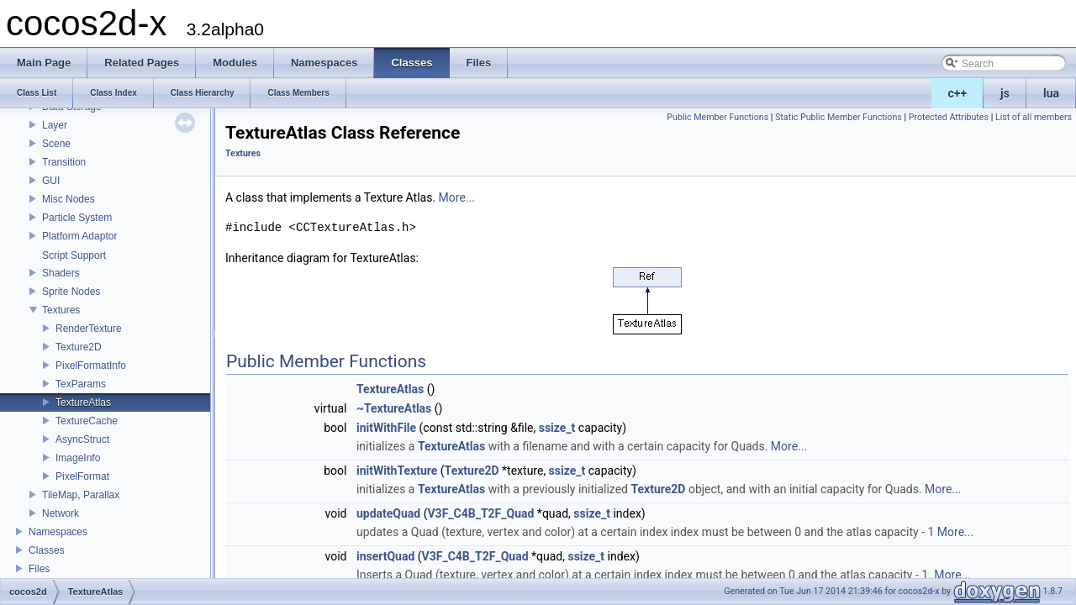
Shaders (61, 273)
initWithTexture (396, 470)
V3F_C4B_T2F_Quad (480, 513)
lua (1051, 93)
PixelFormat (82, 476)
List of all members (1033, 117)
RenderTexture (88, 328)
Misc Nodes (68, 199)
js (1005, 93)
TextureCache (86, 421)
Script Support (74, 255)
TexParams (80, 384)
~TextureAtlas (393, 408)
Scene (56, 144)
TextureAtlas (83, 402)
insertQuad (385, 556)
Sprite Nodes (71, 291)
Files (39, 569)
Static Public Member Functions (838, 117)
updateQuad (388, 513)
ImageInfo (77, 458)
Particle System (77, 218)
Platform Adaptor (79, 236)
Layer (54, 125)
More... (457, 197)
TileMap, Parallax (80, 495)
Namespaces (58, 532)
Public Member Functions (717, 117)
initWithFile (386, 427)
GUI (51, 181)
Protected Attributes (949, 117)
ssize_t (557, 427)
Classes (47, 550)
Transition (64, 162)
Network (60, 513)
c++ (958, 93)
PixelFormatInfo (90, 365)
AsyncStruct (82, 439)
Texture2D (78, 347)
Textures (61, 310)
